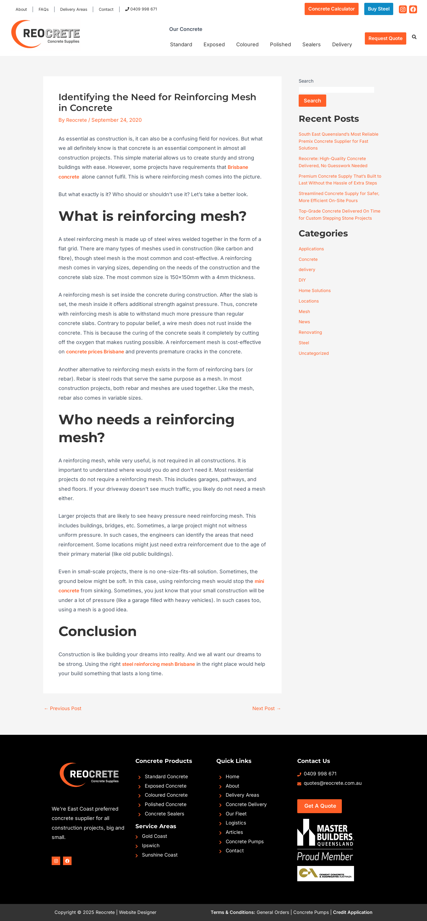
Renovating (311, 342)
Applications (312, 260)
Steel (304, 352)
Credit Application (352, 912)
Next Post (265, 708)
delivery (307, 280)
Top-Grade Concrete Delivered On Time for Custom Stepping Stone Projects (335, 222)
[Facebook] (413, 9)
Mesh (304, 321)
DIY (302, 290)
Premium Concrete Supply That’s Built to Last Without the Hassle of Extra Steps (339, 181)
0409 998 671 (127, 9)
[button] (332, 9)
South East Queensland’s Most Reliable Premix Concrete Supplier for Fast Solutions (340, 140)
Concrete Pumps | (312, 912)
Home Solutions (315, 301)
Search (306, 81)
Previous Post (64, 708)
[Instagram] (403, 9)
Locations (309, 311)
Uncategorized (314, 362)
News (305, 331)
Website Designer (137, 912)
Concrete (308, 270)
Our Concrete (191, 32)
